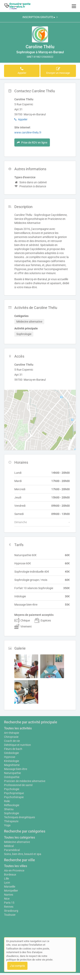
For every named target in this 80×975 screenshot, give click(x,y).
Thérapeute (11, 821)
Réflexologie (11, 805)
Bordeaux (10, 874)
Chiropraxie (11, 736)
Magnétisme (12, 765)
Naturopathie (12, 773)
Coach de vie (12, 740)
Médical (9, 846)
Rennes (8, 906)
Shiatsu (9, 809)
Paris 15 (9, 902)
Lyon (7, 882)
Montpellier (11, 890)
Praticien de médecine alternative (24, 781)
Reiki (7, 801)
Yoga (7, 825)
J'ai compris (17, 965)
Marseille (9, 886)
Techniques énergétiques (19, 817)
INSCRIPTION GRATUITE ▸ (40, 17)
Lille (6, 878)
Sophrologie (11, 813)
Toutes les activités (18, 728)
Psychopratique (14, 793)
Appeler (20, 119)
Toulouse (9, 914)
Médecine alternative (17, 842)
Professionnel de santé (18, 785)
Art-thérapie (11, 732)
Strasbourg (11, 910)
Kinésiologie (11, 761)
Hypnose (9, 757)
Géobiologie (11, 753)
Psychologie (11, 789)
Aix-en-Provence (14, 870)
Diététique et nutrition (17, 744)
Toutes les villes (15, 866)
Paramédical (12, 850)
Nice (6, 898)
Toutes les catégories (19, 837)
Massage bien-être (15, 769)
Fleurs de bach (13, 748)
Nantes (8, 894)
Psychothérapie (14, 797)
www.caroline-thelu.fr (27, 132)
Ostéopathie (11, 777)
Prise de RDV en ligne (32, 142)
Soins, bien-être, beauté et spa (22, 854)
